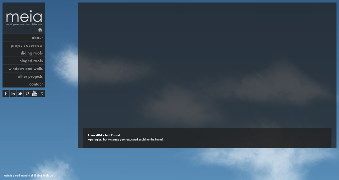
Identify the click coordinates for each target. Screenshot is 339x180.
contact (36, 84)
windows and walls (26, 68)
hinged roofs (31, 61)
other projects (30, 76)
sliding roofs (32, 53)
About (37, 37)
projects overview (27, 45)
